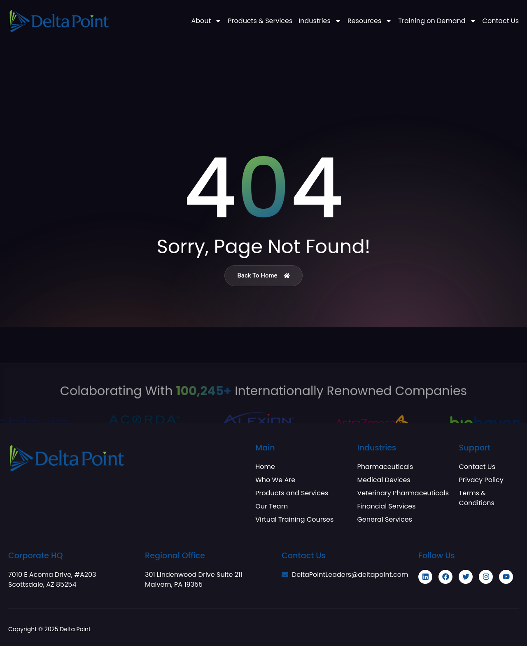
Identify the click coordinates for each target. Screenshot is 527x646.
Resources (369, 21)
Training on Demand (437, 21)
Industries (319, 21)
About (206, 21)
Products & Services (260, 21)
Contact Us (501, 21)
